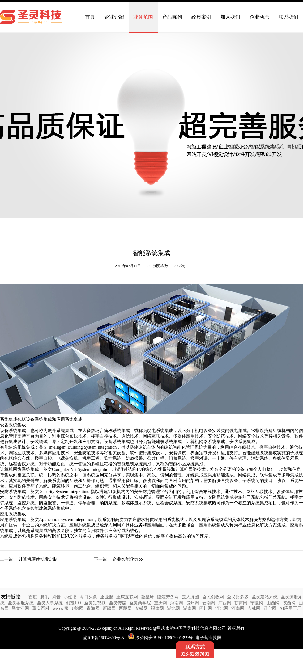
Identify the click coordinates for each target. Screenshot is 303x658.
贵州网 (192, 603)
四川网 (205, 608)
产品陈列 (172, 16)
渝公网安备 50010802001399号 (160, 637)
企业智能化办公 (128, 559)
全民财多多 (238, 597)
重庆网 (160, 603)
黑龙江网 (20, 608)
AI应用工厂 (290, 608)
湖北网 (173, 608)
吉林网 (253, 608)
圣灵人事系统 (50, 603)
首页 (90, 16)
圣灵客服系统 (21, 603)
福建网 (157, 608)
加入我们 (230, 16)
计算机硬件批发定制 (38, 559)
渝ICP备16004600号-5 (103, 637)
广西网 (224, 603)
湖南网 (189, 608)
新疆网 (109, 608)
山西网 (273, 603)
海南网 (176, 603)
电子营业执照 (208, 637)
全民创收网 (213, 597)
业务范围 (143, 16)
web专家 (60, 608)
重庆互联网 (127, 597)
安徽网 (141, 608)
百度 (32, 597)
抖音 (56, 597)
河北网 (221, 608)
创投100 (73, 603)
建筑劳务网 (168, 597)
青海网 (93, 608)
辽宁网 (269, 608)
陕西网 (289, 603)
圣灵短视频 (95, 603)
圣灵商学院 (140, 603)
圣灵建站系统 (265, 597)
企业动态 (259, 16)
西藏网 (125, 608)
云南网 (208, 603)
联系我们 (288, 16)
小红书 (70, 597)
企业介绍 (114, 16)
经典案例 (201, 16)
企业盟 (106, 597)
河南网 (237, 608)
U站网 (77, 608)
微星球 (147, 597)
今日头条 (88, 597)
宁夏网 (256, 603)
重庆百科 (40, 608)
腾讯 (44, 597)
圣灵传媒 (117, 603)
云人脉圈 (190, 597)
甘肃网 (240, 603)
